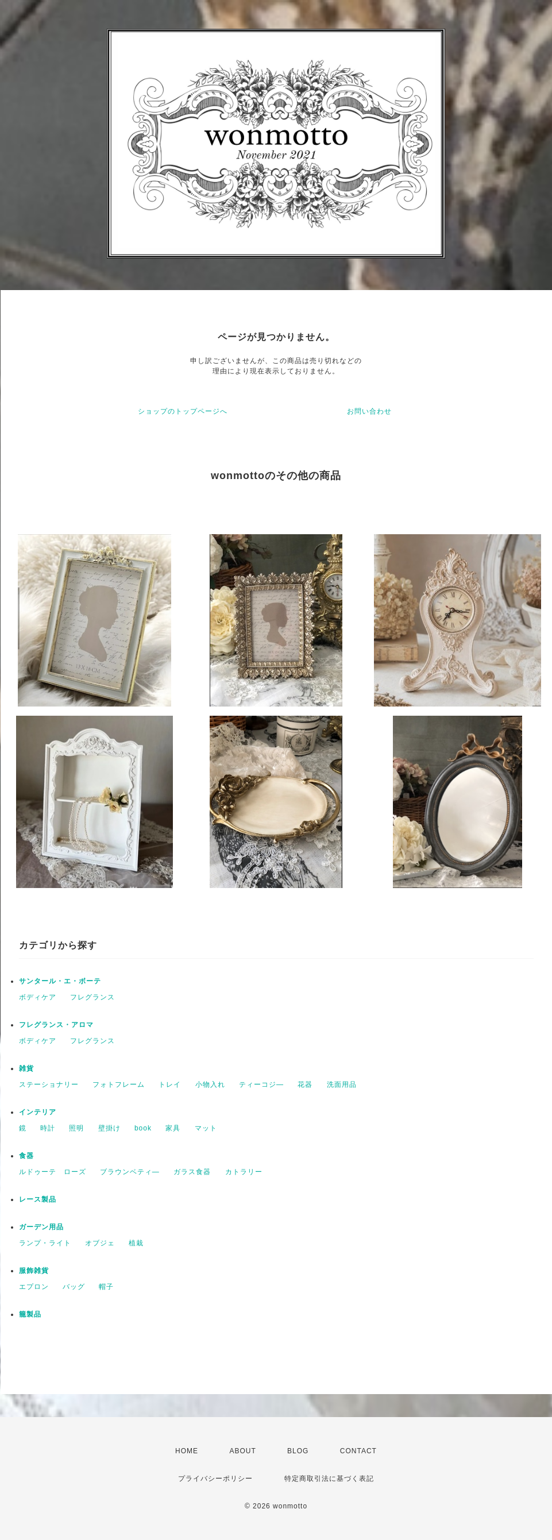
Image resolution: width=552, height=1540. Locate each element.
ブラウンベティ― (130, 1172)
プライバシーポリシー (215, 1479)
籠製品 (30, 1314)
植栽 (136, 1243)
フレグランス (92, 997)
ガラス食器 (192, 1172)
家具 (172, 1128)
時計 (47, 1128)
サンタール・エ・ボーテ (60, 981)
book (143, 1128)
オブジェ (100, 1243)
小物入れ (210, 1084)
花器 (305, 1084)
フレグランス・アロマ (56, 1025)
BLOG (297, 1451)
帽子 (106, 1287)
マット (206, 1128)
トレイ (170, 1084)
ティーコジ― (261, 1084)
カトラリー (244, 1172)
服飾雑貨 (34, 1271)
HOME (186, 1451)
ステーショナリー (49, 1084)
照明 (76, 1128)
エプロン (34, 1287)
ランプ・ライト (45, 1243)
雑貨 (26, 1068)
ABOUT (242, 1451)
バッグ (74, 1287)
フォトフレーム (118, 1084)
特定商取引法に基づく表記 (329, 1479)
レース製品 (37, 1199)
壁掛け (109, 1128)
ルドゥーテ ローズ (52, 1172)
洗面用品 (342, 1084)
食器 (26, 1156)
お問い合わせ (369, 411)
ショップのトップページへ (182, 411)
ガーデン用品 (41, 1227)
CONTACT (358, 1451)
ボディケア (37, 997)
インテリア (37, 1112)
